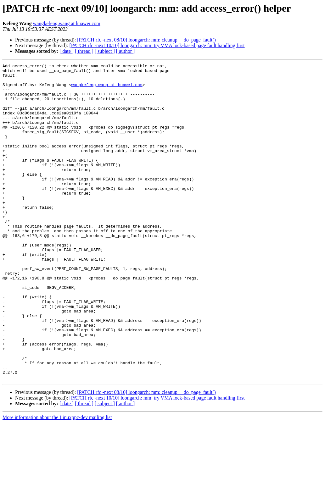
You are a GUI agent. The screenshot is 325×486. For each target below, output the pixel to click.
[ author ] (125, 51)
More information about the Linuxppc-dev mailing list (57, 480)
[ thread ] (84, 51)
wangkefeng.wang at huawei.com (66, 23)
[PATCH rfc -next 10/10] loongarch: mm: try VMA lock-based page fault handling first (156, 45)
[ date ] (66, 51)
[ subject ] (105, 51)
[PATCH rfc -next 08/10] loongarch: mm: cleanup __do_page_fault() (146, 39)
